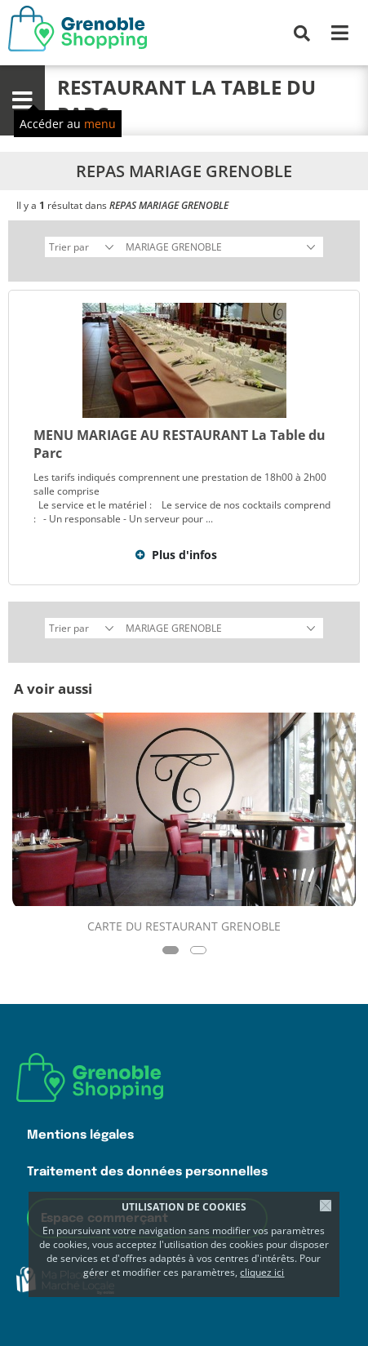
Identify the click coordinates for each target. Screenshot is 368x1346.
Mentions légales (80, 1135)
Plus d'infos (184, 554)
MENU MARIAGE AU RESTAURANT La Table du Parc (179, 444)
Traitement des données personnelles (147, 1172)
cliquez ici (262, 1272)
